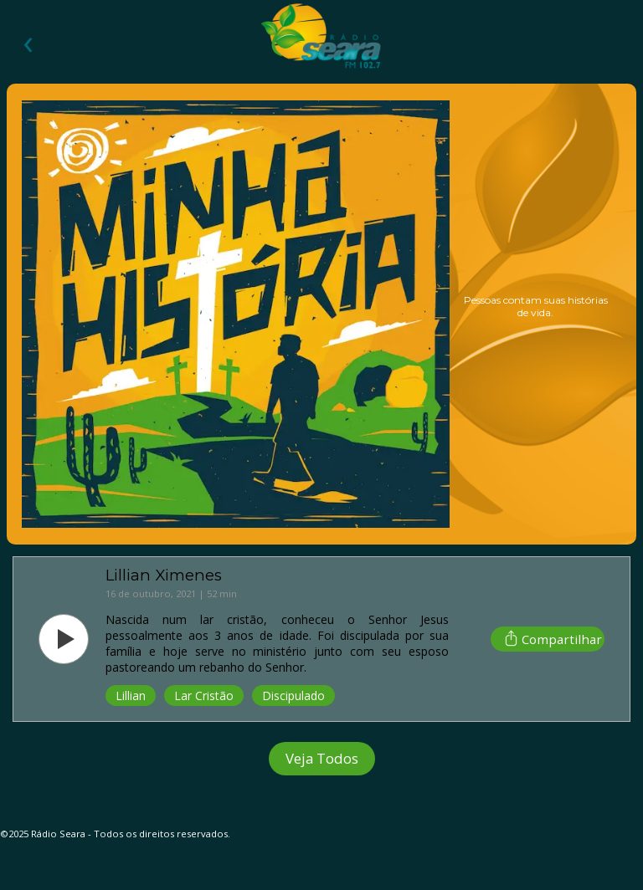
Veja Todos (321, 758)
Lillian (131, 695)
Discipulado (293, 695)
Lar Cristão (204, 695)
